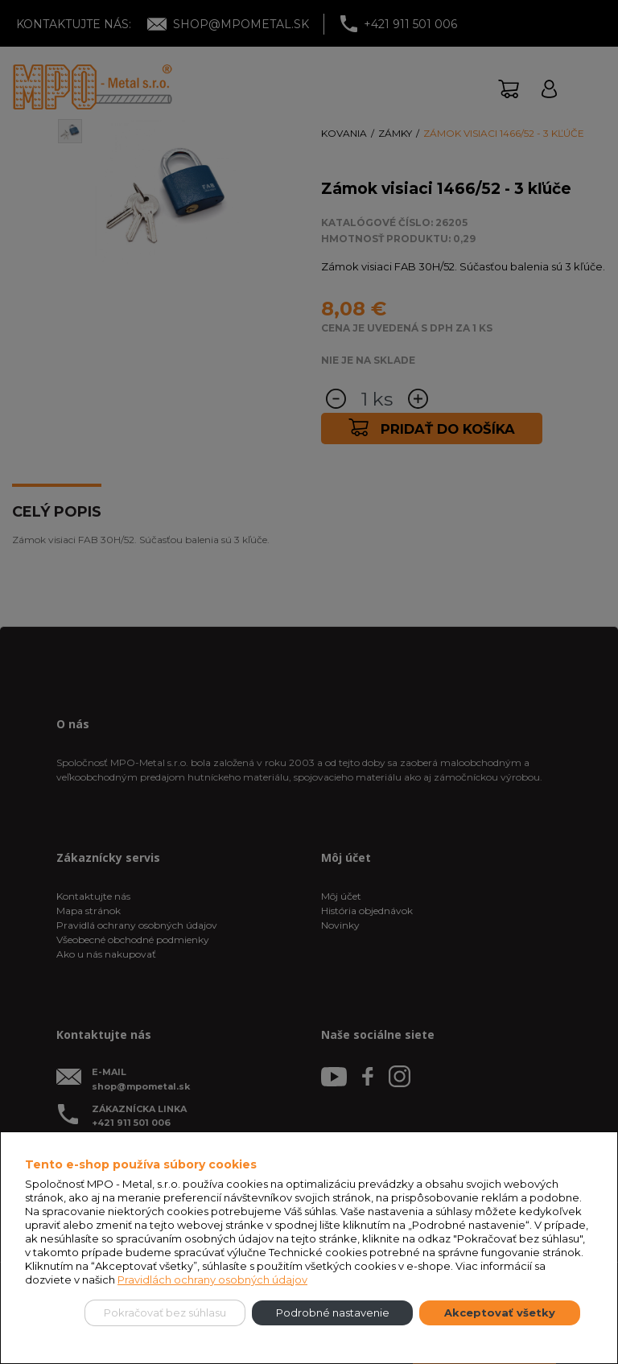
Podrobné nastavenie (332, 1312)
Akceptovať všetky (499, 1312)
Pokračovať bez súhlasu (165, 1312)
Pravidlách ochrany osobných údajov (212, 1279)
